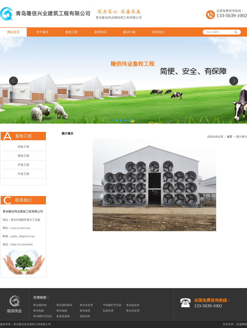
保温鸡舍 (85, 316)
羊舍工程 (23, 164)
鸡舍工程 (23, 146)
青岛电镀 (38, 310)
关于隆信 (42, 32)
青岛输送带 (133, 305)
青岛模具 (85, 310)
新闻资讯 (100, 32)
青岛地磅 (61, 310)
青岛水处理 (86, 305)
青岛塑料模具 (64, 305)
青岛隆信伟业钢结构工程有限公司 (119, 17)
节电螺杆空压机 (112, 305)
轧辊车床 (108, 310)
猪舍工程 (23, 155)
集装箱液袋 (63, 316)
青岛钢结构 (40, 305)
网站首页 (13, 32)
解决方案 (129, 32)
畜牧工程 (71, 32)
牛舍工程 (23, 173)
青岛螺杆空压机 (42, 316)
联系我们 (158, 32)
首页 (229, 136)
